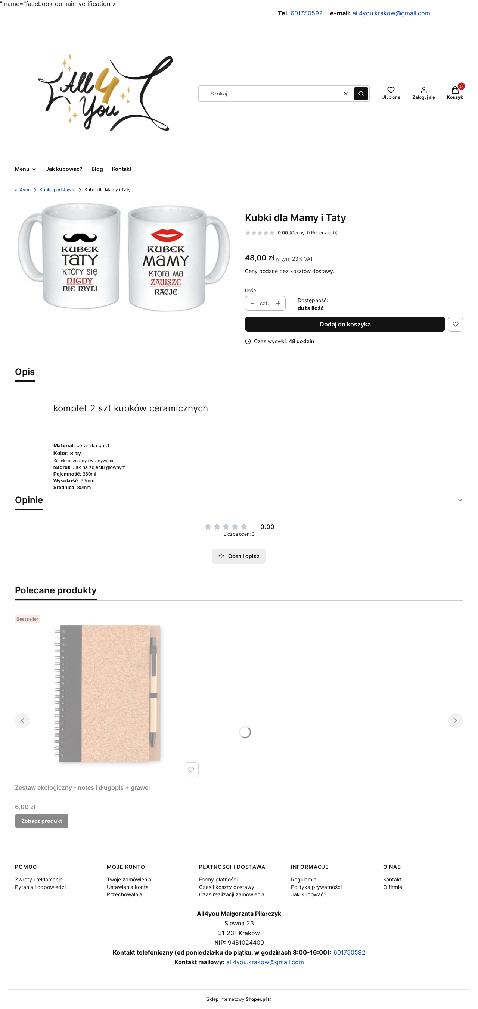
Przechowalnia (124, 894)
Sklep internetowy (237, 999)
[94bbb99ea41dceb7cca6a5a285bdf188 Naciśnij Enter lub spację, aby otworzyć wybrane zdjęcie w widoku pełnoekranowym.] (124, 257)
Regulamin (303, 879)
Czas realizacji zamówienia (231, 894)
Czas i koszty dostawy (226, 887)
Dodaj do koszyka (345, 324)
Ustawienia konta (128, 887)
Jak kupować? (308, 894)
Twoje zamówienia (129, 879)
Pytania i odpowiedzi (40, 887)
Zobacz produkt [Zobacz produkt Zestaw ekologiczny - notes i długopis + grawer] (41, 821)
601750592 (307, 13)
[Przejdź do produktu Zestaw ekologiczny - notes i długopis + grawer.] (108, 696)
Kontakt (392, 879)
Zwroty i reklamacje (39, 879)
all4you (23, 189)
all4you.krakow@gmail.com (391, 13)
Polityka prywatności (316, 887)
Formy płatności (218, 879)
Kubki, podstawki (57, 189)
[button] (361, 93)
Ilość (250, 290)
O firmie (392, 887)
